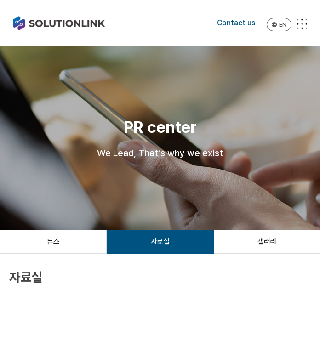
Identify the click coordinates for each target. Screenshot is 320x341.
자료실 (160, 241)
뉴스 (53, 241)
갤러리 (266, 241)
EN (279, 24)
